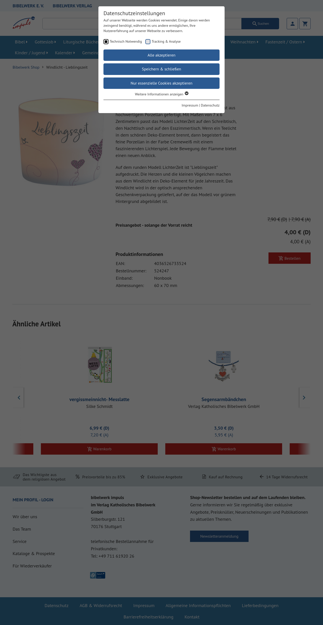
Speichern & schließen (161, 68)
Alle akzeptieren (162, 55)
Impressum (190, 105)
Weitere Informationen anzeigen (161, 94)
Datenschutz (210, 105)
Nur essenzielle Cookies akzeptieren (161, 83)
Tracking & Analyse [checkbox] (166, 41)
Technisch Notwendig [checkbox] (126, 41)
